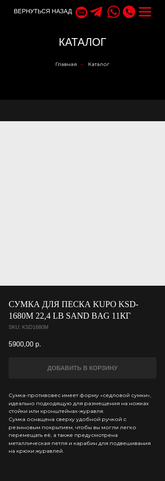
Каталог (99, 64)
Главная (66, 64)
